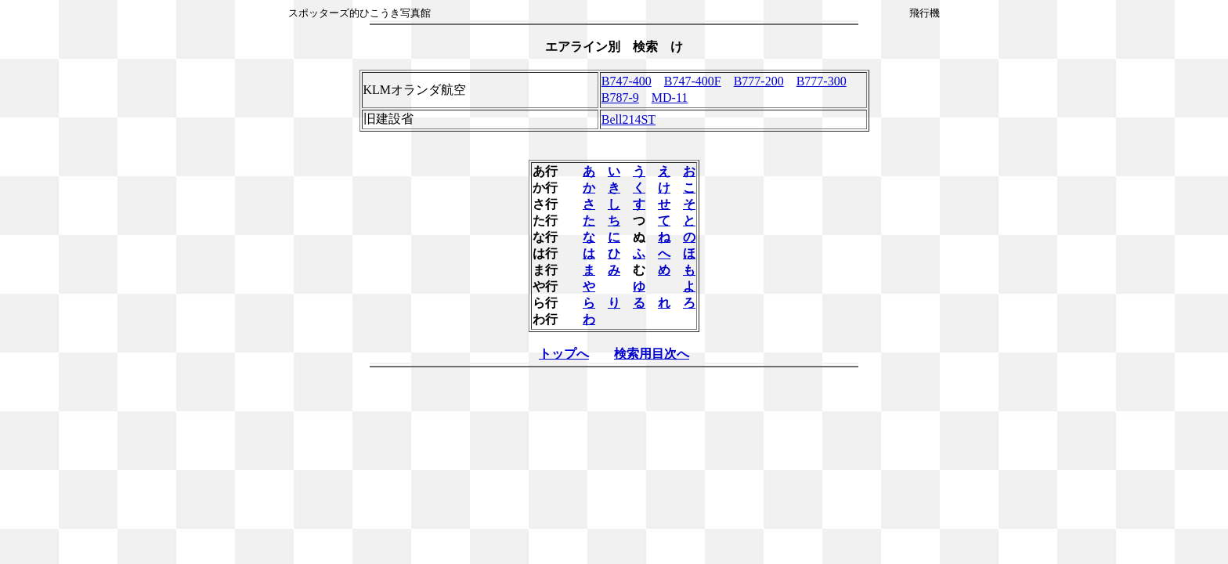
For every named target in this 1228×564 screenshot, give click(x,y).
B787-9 (620, 97)
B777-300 (821, 81)
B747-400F (692, 81)
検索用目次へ (651, 353)
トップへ (564, 353)
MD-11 (670, 97)
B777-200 (759, 81)
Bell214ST (628, 119)
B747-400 (626, 81)
